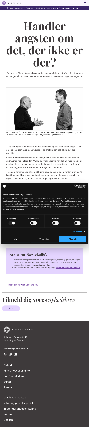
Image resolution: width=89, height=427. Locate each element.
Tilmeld (10, 308)
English (8, 419)
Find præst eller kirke (17, 370)
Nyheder (9, 365)
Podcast (39, 8)
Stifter (7, 381)
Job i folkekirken (14, 376)
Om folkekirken (16, 8)
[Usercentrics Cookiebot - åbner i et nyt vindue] (76, 186)
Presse (8, 387)
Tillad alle (73, 239)
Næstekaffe (51, 8)
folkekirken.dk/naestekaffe (68, 267)
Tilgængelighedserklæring (20, 408)
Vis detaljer (77, 232)
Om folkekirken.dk (15, 397)
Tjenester (29, 8)
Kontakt (8, 414)
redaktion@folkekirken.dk (16, 348)
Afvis (16, 239)
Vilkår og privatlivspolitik (19, 403)
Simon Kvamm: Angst (68, 8)
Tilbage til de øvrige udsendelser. (22, 285)
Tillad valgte (44, 239)
